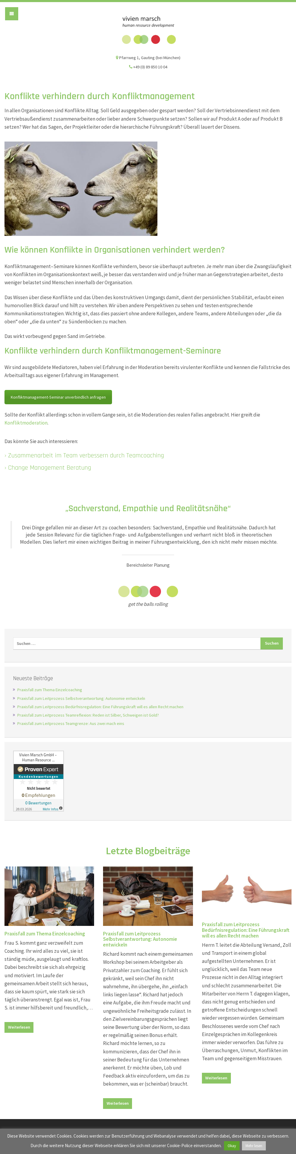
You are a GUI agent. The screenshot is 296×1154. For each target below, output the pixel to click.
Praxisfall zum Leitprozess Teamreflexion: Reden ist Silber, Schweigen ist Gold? (88, 715)
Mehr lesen (254, 1145)
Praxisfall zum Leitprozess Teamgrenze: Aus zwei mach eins (70, 723)
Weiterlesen (19, 1027)
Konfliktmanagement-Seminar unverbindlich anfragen (58, 397)
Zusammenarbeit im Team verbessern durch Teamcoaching (86, 455)
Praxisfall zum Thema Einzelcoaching (49, 689)
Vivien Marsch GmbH (148, 30)
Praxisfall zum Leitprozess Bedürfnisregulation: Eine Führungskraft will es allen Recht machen (100, 706)
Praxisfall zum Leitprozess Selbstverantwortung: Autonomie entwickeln (81, 698)
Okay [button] (232, 1145)
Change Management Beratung (49, 467)
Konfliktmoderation (25, 423)
